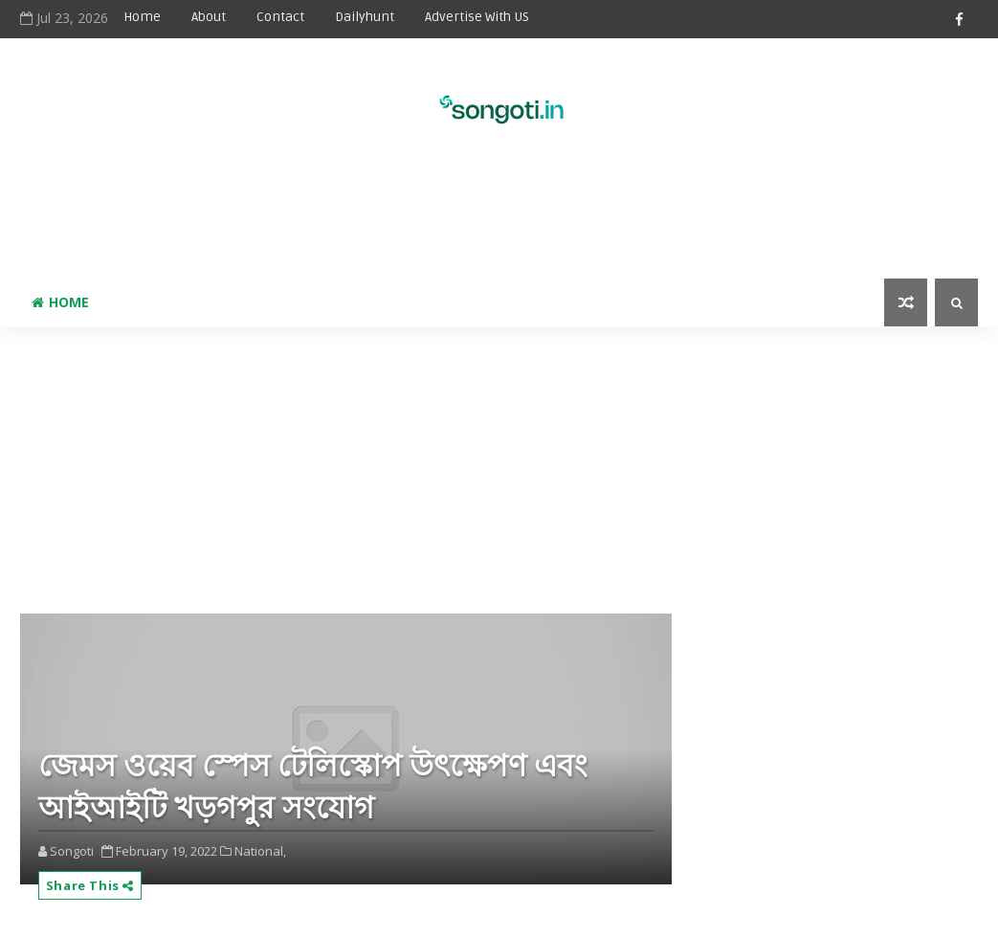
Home (142, 17)
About (208, 17)
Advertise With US (477, 17)
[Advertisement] (498, 216)
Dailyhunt (364, 17)
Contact (280, 17)
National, (260, 851)
